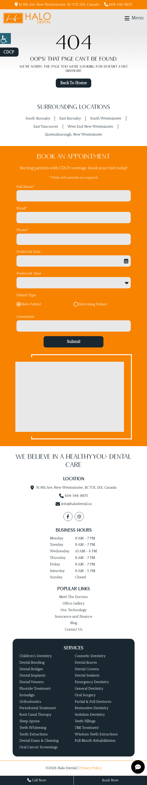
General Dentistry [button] (89, 694)
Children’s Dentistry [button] (35, 662)
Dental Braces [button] (86, 668)
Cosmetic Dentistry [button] (90, 662)
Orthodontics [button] (30, 707)
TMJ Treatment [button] (87, 734)
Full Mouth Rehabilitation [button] (95, 746)
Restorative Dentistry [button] (91, 714)
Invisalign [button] (27, 701)
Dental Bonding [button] (31, 668)
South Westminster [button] (105, 118)
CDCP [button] (8, 52)
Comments (25, 317)
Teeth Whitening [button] (32, 734)
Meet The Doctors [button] (73, 603)
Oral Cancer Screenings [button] (38, 753)
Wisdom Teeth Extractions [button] (96, 740)
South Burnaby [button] (38, 118)
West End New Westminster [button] (90, 126)
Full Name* (25, 187)
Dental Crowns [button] (87, 675)
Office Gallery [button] (73, 609)
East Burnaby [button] (70, 118)
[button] (5, 38)
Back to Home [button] (73, 83)
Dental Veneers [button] (31, 688)
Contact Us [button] (73, 635)
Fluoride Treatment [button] (35, 694)
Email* (21, 208)
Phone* (22, 230)
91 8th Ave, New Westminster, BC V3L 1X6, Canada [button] (57, 4)
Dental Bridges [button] (31, 675)
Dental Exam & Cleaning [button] (38, 746)
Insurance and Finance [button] (73, 622)
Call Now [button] (36, 780)
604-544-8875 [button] (118, 4)
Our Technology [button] (73, 616)
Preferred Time (28, 273)
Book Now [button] (110, 780)
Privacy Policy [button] (90, 768)
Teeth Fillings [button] (85, 727)
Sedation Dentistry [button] (90, 720)
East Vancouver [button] (45, 126)
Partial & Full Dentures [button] (93, 707)
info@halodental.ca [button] (76, 510)
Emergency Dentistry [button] (92, 688)
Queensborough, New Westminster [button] (73, 134)
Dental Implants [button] (32, 681)
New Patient (31, 304)
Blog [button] (73, 629)
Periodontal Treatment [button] (37, 714)
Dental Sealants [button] (87, 681)
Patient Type (26, 295)
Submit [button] (73, 342)
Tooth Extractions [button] (33, 740)
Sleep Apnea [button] (29, 727)
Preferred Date (28, 252)
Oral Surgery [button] (85, 701)
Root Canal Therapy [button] (35, 720)
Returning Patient (93, 304)
